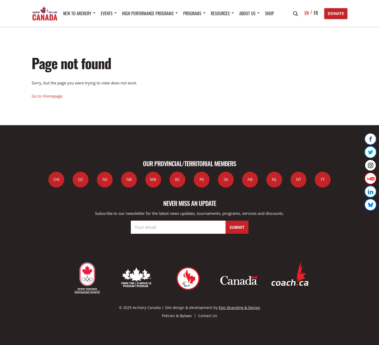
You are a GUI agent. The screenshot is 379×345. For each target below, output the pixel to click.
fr (316, 12)
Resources (220, 13)
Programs (192, 13)
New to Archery (77, 13)
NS (104, 179)
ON (56, 179)
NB (129, 179)
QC (80, 179)
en (307, 12)
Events (107, 13)
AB (250, 179)
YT (323, 179)
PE (202, 179)
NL (274, 179)
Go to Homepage (47, 96)
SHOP (269, 13)
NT (298, 179)
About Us (247, 13)
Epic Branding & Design (239, 307)
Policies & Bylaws (177, 315)
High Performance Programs (148, 13)
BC (177, 179)
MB (153, 179)
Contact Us (207, 315)
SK (226, 179)
